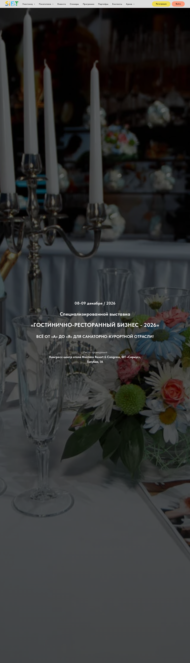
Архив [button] (129, 4)
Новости (61, 4)
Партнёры (103, 4)
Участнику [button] (27, 4)
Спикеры (74, 4)
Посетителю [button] (45, 4)
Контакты (117, 4)
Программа (88, 4)
